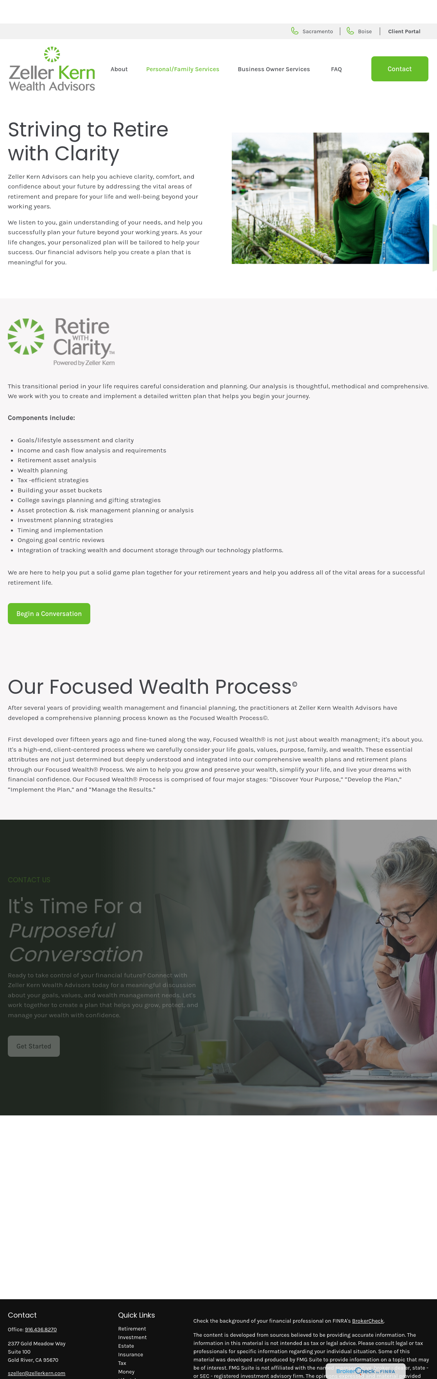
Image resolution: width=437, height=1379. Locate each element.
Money (126, 1348)
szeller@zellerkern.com (36, 1350)
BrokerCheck (368, 1297)
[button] (119, 45)
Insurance (130, 1331)
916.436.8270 (41, 1306)
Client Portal (404, 8)
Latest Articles (136, 1365)
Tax (122, 1339)
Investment (132, 1314)
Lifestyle (128, 1357)
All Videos (130, 1374)
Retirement (132, 1305)
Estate (126, 1322)
